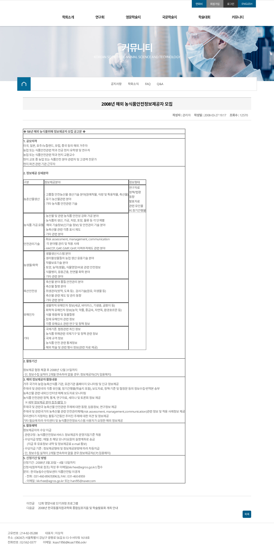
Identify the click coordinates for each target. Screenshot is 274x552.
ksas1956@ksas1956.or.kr (70, 542)
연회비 (199, 4)
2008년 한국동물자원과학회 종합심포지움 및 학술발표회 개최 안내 (78, 508)
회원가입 (215, 4)
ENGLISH (247, 4)
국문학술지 (169, 17)
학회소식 (133, 84)
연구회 (100, 17)
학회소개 (68, 17)
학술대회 (204, 17)
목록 (247, 514)
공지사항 (116, 84)
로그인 (230, 4)
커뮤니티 (238, 17)
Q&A (160, 84)
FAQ (148, 84)
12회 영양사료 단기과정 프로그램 (58, 503)
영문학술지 (133, 17)
